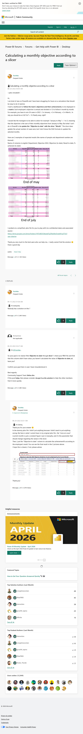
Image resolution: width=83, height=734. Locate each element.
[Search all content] (55, 32)
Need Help (17, 251)
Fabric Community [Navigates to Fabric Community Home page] (24, 17)
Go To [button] (72, 27)
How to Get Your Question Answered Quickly (23, 576)
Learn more (6, 10)
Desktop (66, 46)
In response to (20, 413)
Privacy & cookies (6, 716)
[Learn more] (14, 553)
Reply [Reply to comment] (71, 321)
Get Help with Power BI (47, 46)
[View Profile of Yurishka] (16, 75)
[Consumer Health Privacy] (28, 727)
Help (65, 27)
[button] (58, 65)
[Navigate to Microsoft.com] (7, 17)
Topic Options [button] (70, 65)
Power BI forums (13, 46)
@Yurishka (17, 350)
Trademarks (5, 722)
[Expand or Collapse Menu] (3, 22)
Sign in (58, 27)
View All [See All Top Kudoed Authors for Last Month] (10, 667)
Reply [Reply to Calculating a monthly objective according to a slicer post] (71, 262)
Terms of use (5, 719)
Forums (28, 46)
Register (50, 27)
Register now (72, 38)
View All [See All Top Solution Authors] (10, 622)
